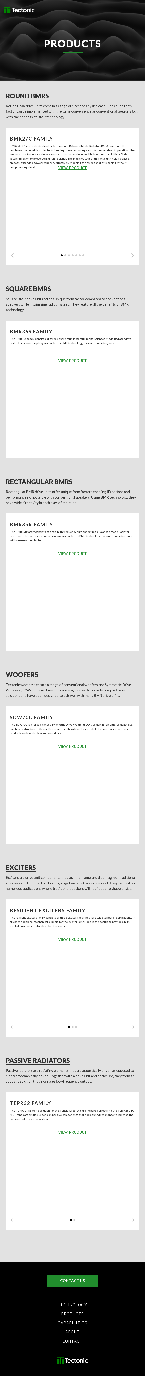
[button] (12, 255)
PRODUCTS (72, 1314)
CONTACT (73, 1341)
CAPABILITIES (72, 1323)
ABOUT (72, 1332)
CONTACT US (72, 1280)
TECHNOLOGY (72, 1305)
